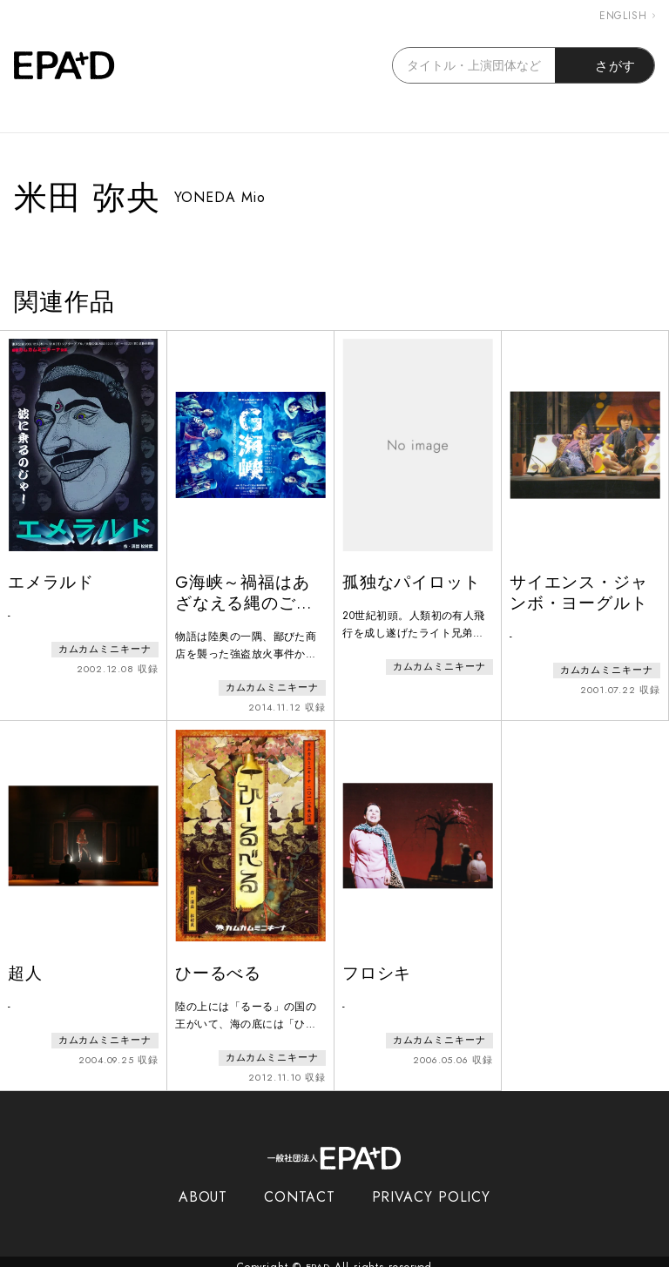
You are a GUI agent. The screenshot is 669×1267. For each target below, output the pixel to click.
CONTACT (299, 1186)
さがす (605, 65)
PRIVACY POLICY (431, 1186)
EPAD (318, 1256)
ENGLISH (627, 15)
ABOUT (203, 1186)
